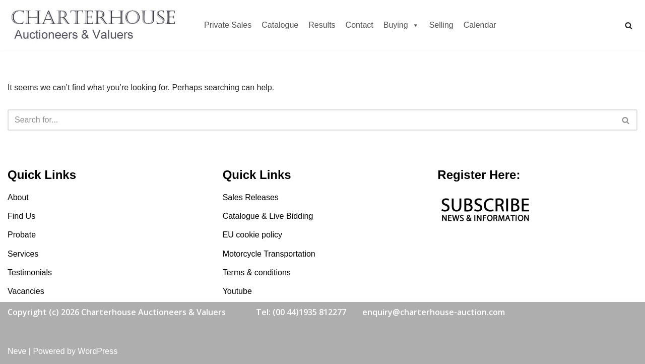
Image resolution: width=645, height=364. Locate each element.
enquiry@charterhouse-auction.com (433, 312)
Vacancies (26, 291)
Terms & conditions (257, 272)
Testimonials (30, 272)
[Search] (628, 25)
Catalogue (280, 25)
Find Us (21, 216)
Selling (441, 25)
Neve (17, 351)
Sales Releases (251, 197)
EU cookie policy (252, 234)
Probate (22, 234)
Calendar (480, 25)
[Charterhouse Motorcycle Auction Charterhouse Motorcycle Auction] (96, 25)
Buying (401, 25)
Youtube (237, 291)
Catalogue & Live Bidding (268, 216)
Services (23, 254)
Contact (359, 25)
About (18, 197)
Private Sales (227, 25)
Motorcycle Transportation (269, 254)
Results (321, 25)
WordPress (97, 351)
